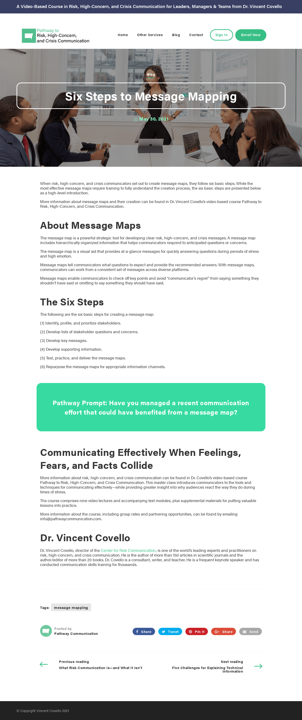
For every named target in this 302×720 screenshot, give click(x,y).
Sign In (221, 34)
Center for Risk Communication (128, 550)
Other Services (150, 34)
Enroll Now (250, 34)
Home (123, 34)
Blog (176, 34)
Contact (196, 34)
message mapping (71, 607)
